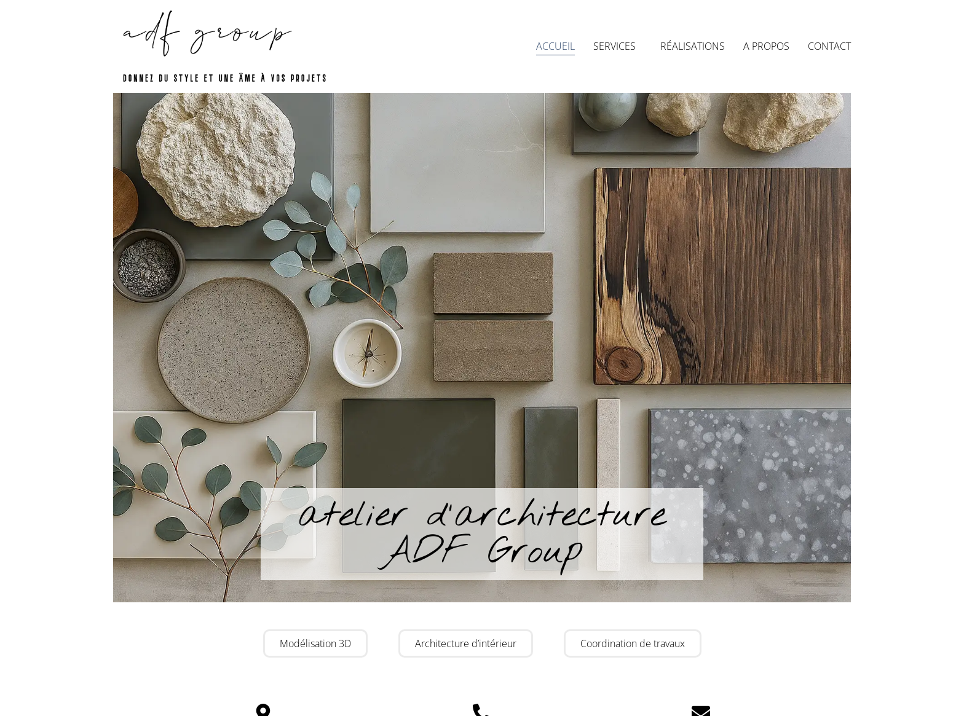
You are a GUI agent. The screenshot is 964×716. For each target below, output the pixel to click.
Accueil (555, 46)
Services (617, 46)
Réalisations (692, 46)
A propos (766, 46)
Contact (829, 46)
